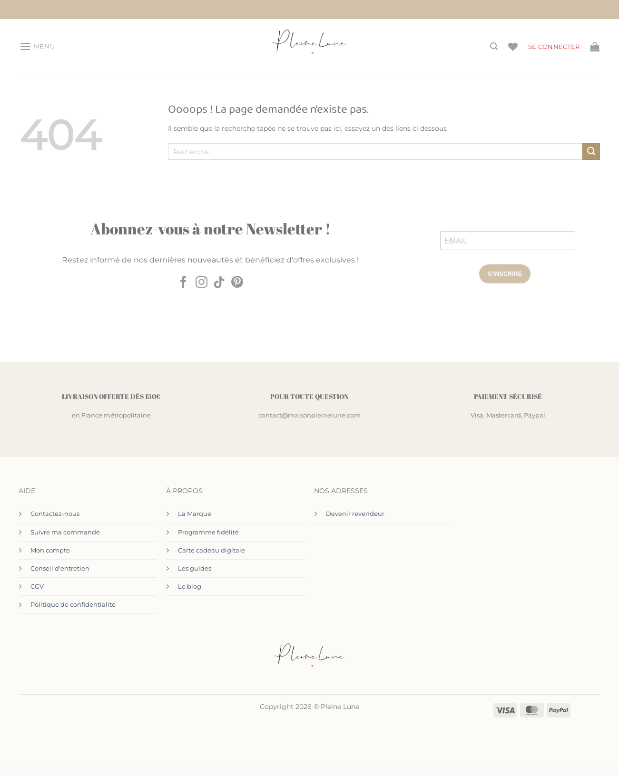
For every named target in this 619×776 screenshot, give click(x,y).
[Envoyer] (590, 151)
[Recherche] (494, 46)
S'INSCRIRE (505, 274)
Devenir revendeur (355, 513)
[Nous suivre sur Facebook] (183, 283)
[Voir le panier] (594, 46)
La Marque (194, 513)
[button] (37, 46)
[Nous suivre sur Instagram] (201, 283)
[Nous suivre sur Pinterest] (237, 283)
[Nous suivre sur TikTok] (219, 283)
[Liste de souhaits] (513, 46)
